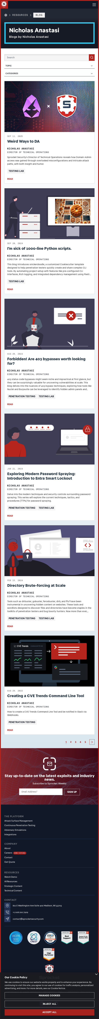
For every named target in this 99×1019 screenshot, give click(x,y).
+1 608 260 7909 (20, 912)
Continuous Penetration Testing (19, 825)
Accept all (49, 1012)
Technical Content (13, 890)
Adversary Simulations (15, 830)
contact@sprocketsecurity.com (28, 919)
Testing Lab (16, 171)
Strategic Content (13, 886)
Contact (8, 857)
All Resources (10, 881)
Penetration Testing (22, 396)
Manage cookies (49, 995)
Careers (15, 853)
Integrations (10, 834)
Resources (20, 15)
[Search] (49, 57)
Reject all (49, 1004)
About (7, 848)
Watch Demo (10, 877)
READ (10, 179)
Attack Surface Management (18, 821)
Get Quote (9, 862)
